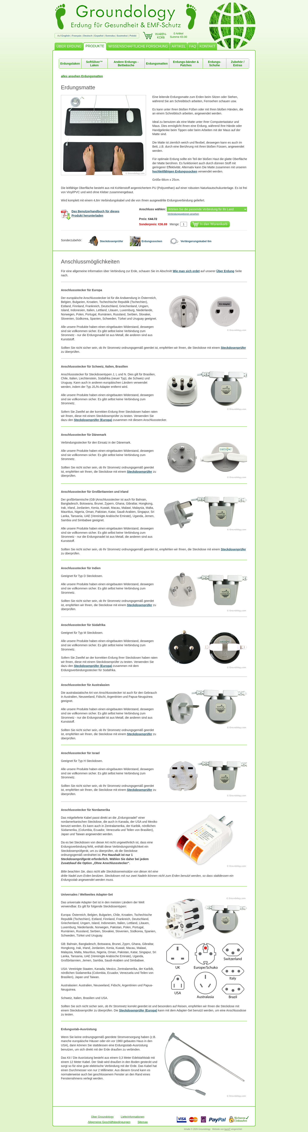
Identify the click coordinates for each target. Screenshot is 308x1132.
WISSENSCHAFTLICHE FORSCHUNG (138, 46)
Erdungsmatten (157, 63)
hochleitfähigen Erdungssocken (174, 171)
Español (98, 35)
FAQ (192, 46)
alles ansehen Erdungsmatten (82, 76)
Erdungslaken (70, 63)
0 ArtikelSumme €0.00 (178, 35)
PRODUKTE (94, 46)
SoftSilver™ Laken (94, 63)
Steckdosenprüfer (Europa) (93, 420)
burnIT (227, 1129)
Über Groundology (102, 1116)
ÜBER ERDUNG (68, 46)
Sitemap (143, 1122)
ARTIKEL (179, 46)
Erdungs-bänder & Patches (186, 63)
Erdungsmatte (78, 87)
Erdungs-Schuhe (214, 63)
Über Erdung (225, 271)
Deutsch (87, 35)
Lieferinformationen (132, 1116)
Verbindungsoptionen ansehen (183, 214)
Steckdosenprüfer (233, 347)
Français (76, 35)
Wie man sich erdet (186, 271)
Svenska (110, 35)
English (66, 35)
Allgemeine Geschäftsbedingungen (109, 1122)
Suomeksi (122, 35)
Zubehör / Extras (238, 63)
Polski (132, 35)
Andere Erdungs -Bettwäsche (126, 63)
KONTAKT (207, 46)
